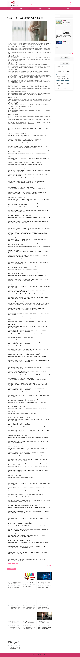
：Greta (10, 625)
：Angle (10, 585)
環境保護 (58, 69)
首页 (9, 15)
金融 (68, 8)
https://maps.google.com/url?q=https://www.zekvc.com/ (21, 549)
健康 (12, 8)
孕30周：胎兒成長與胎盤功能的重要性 (25, 18)
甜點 (63, 85)
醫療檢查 (69, 88)
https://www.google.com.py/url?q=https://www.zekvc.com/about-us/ (24, 339)
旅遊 (31, 8)
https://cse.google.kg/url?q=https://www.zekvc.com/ (21, 477)
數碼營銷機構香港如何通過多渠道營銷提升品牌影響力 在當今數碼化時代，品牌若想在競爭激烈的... (63, 47)
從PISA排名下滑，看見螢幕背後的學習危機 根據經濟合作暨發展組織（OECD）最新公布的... (64, 26)
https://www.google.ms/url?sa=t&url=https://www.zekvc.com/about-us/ (25, 162)
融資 (63, 66)
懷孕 (17, 563)
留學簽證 (63, 69)
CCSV (58, 83)
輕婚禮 (65, 88)
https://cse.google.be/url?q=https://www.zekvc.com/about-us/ (23, 533)
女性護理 (58, 85)
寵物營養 (58, 66)
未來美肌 (58, 78)
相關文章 (11, 568)
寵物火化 (66, 83)
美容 (59, 8)
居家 (63, 71)
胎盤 (13, 563)
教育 (21, 8)
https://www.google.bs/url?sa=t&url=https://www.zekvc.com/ (23, 269)
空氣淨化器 (59, 71)
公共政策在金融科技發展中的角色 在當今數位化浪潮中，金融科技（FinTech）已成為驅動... (63, 36)
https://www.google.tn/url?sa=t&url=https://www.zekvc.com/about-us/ (25, 185)
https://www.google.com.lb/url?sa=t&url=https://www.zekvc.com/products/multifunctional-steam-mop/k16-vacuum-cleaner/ (28, 128)
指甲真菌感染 (59, 88)
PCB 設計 (67, 85)
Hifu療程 (68, 69)
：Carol (25, 605)
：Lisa (41, 605)
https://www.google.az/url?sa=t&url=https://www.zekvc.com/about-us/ (25, 164)
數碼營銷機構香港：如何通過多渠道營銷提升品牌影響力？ (67, 44)
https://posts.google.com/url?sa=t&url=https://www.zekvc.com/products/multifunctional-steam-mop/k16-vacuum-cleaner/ (28, 251)
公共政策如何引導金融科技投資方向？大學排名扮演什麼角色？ (67, 34)
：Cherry (25, 584)
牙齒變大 (68, 71)
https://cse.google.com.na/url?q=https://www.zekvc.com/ (22, 301)
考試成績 (63, 76)
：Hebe (10, 605)
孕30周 (9, 563)
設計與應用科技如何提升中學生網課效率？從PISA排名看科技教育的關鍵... (67, 23)
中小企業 (68, 76)
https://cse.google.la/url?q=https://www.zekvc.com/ (20, 337)
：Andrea (41, 585)
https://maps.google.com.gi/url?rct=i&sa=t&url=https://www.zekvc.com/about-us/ (28, 402)
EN (12, 11)
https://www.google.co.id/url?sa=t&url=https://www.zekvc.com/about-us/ (26, 494)
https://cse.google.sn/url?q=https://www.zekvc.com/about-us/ (23, 237)
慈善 (68, 78)
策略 (66, 66)
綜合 (49, 8)
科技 (40, 8)
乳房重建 (58, 76)
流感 (62, 83)
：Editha (25, 625)
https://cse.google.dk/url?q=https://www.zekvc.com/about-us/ (23, 413)
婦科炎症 (63, 78)
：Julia (10, 645)
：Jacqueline (42, 625)
